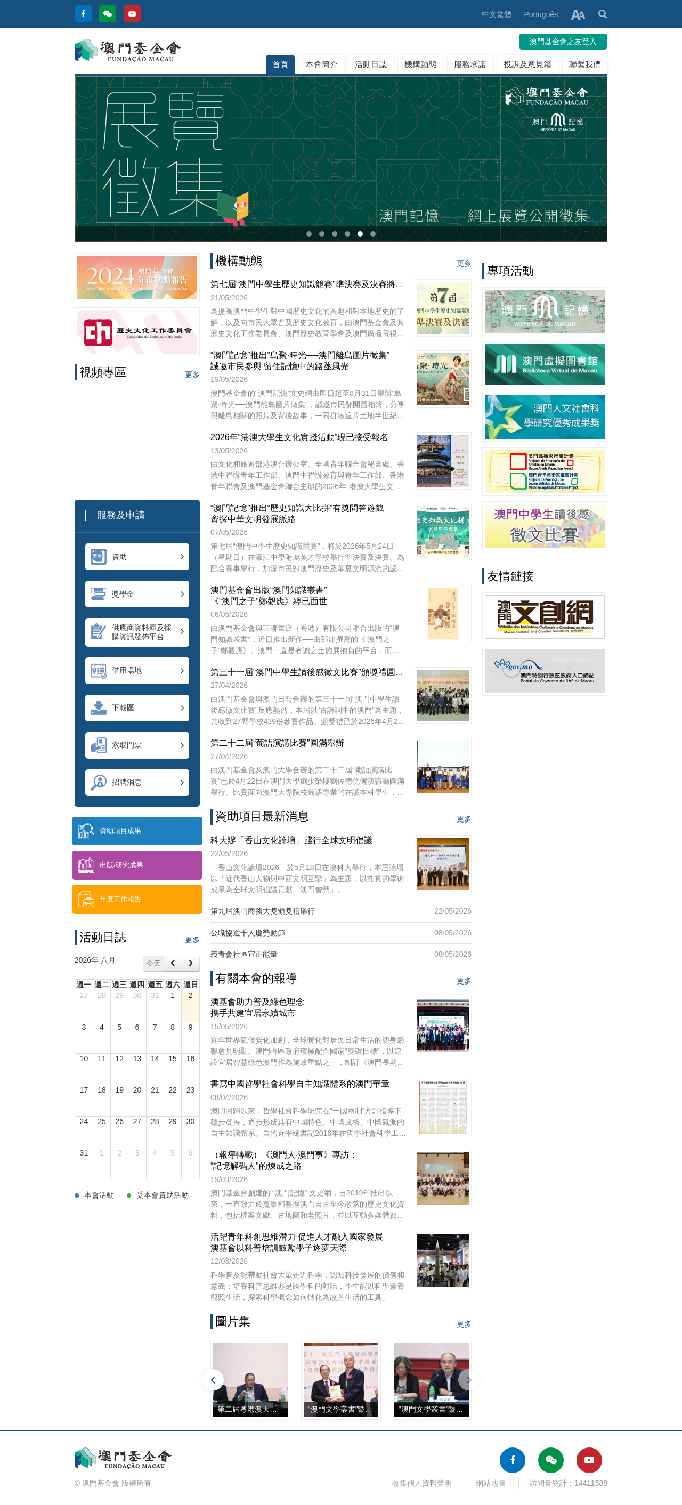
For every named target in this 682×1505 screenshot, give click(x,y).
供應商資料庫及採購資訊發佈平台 (137, 632)
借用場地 (137, 671)
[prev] (173, 963)
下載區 (137, 708)
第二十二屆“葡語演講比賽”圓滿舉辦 (277, 742)
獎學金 (137, 594)
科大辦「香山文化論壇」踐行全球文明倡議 (291, 840)
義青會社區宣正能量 (244, 954)
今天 (153, 963)
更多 (192, 374)
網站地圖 (491, 1483)
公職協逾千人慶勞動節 (247, 933)
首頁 (280, 64)
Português (541, 14)
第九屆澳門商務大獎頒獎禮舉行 (262, 911)
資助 (137, 557)
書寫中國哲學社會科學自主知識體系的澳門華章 (299, 1083)
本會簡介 (322, 64)
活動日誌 (371, 64)
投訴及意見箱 (527, 64)
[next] (191, 963)
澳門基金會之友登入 (563, 41)
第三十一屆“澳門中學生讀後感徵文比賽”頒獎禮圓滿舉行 (315, 672)
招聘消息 (137, 783)
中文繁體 (497, 14)
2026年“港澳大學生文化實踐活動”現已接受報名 (299, 437)
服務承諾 (470, 64)
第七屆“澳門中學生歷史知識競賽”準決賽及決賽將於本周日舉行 (328, 284)
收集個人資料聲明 (422, 1483)
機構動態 (420, 64)
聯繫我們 (585, 64)
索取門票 (137, 745)
